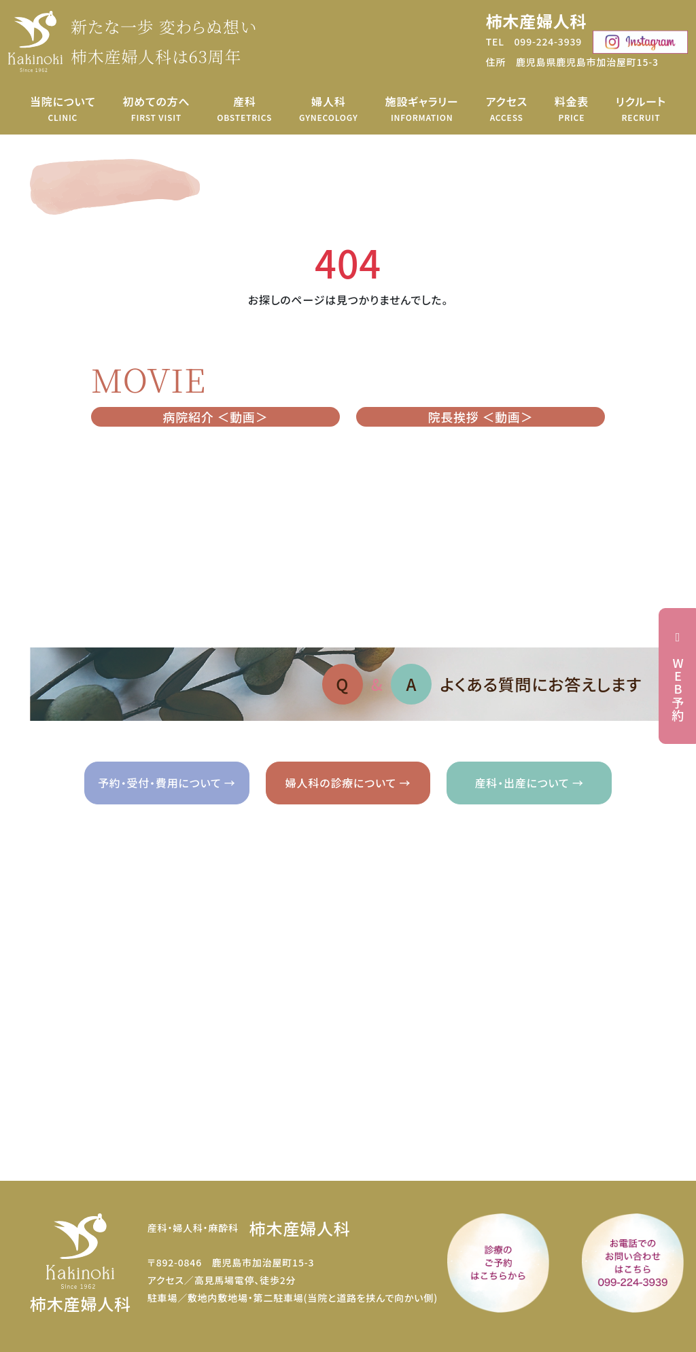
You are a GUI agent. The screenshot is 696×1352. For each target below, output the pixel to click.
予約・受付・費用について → (167, 783)
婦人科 (328, 108)
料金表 (572, 108)
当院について (63, 108)
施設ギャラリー (421, 108)
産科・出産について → (529, 783)
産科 (244, 108)
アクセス (506, 108)
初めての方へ (156, 108)
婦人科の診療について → (348, 783)
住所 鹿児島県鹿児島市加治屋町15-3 (572, 62)
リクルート (641, 108)
